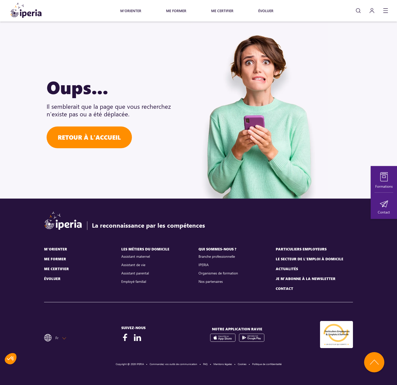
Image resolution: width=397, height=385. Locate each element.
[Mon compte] (372, 11)
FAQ (205, 364)
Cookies (242, 364)
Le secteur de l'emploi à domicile (309, 258)
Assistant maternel (135, 256)
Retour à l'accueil (89, 137)
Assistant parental (135, 273)
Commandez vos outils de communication (173, 364)
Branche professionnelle (216, 256)
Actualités (287, 268)
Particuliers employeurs (301, 249)
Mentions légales (222, 364)
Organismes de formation (218, 273)
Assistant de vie (133, 264)
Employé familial (133, 281)
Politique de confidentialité (267, 364)
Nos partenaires (210, 281)
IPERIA (203, 264)
